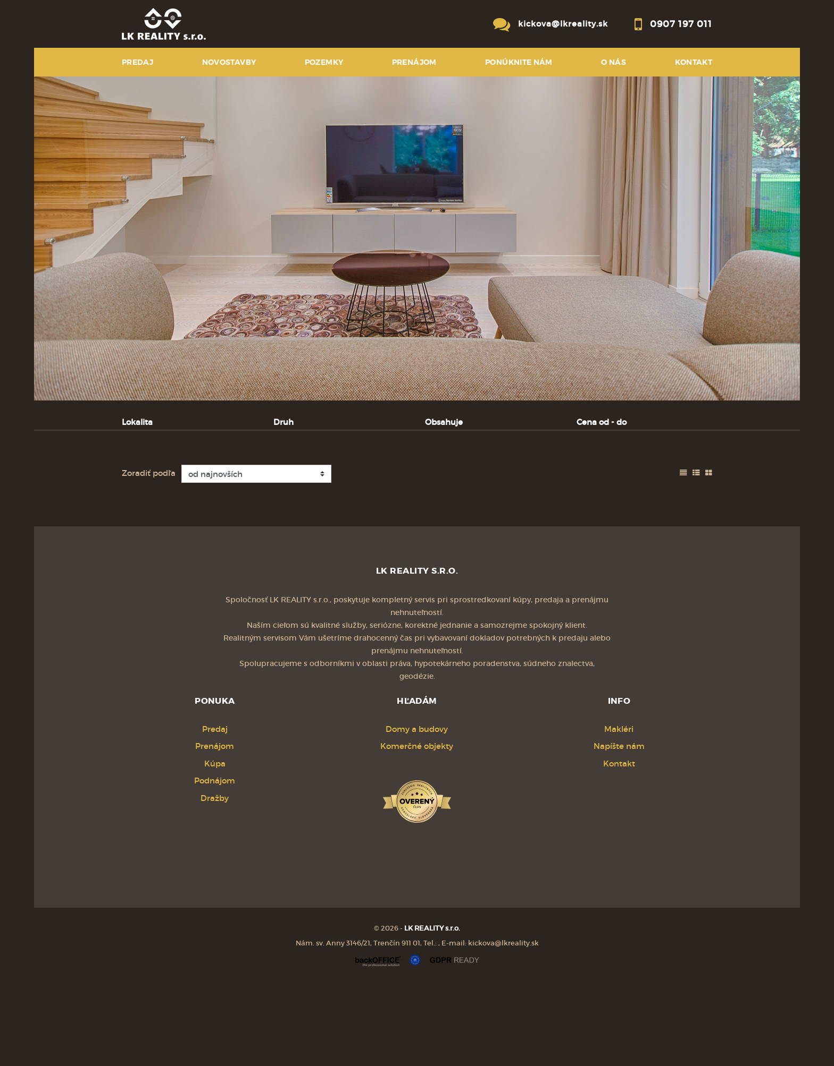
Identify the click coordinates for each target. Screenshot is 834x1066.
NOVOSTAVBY (229, 62)
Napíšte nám (619, 827)
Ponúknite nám (519, 62)
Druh (283, 422)
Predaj (156, 477)
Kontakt (694, 62)
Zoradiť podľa (149, 554)
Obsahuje (444, 422)
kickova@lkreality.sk (563, 24)
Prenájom (223, 477)
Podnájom (349, 477)
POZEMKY (324, 62)
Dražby (215, 879)
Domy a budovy (417, 810)
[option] (417, 238)
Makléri (618, 810)
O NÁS (613, 62)
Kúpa (286, 477)
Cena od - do (602, 422)
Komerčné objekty (416, 827)
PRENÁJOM (414, 62)
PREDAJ (137, 62)
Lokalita (137, 422)
